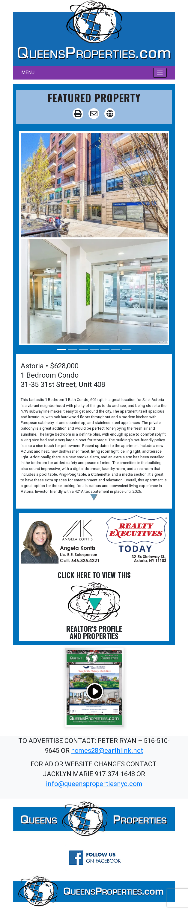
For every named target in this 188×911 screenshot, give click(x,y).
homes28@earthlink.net (107, 750)
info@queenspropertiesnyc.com (94, 784)
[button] (94, 497)
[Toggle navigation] (160, 72)
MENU (27, 72)
